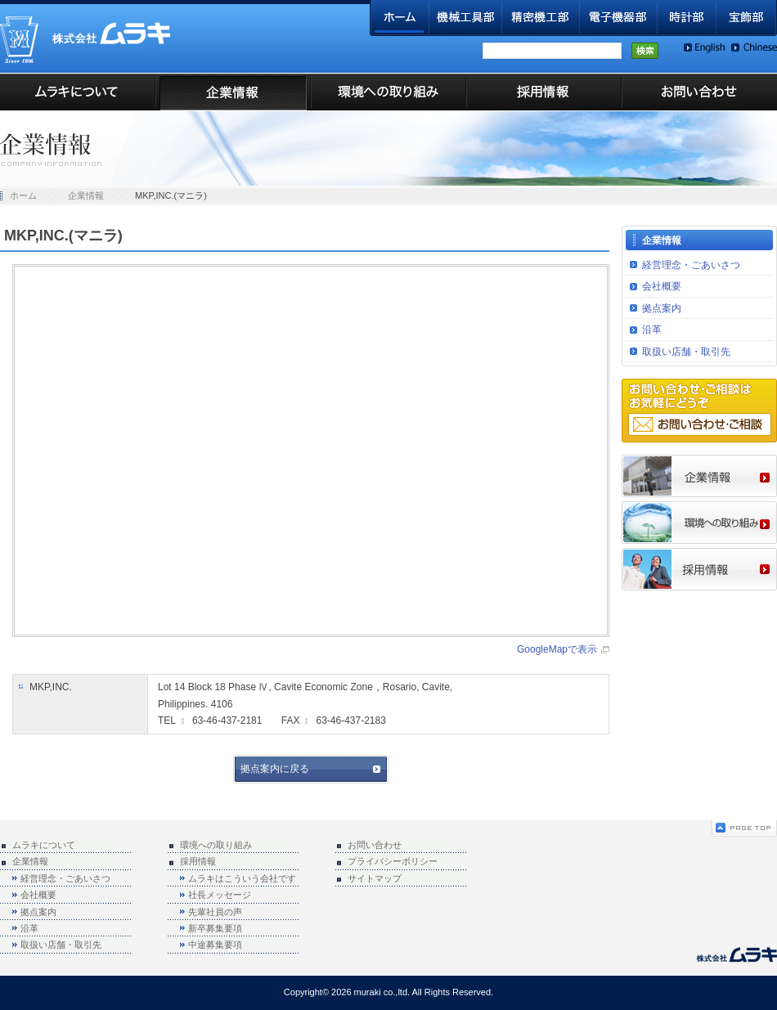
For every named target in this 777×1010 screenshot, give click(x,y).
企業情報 (233, 92)
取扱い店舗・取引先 (686, 351)
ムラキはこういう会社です (242, 878)
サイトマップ (375, 878)
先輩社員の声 (215, 912)
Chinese (754, 48)
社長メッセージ (219, 895)
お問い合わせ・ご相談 (699, 424)
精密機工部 (541, 18)
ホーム (399, 18)
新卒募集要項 (215, 928)
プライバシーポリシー (393, 861)
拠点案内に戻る (274, 768)
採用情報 (544, 92)
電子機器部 (619, 18)
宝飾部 (746, 18)
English (704, 48)
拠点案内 (661, 308)
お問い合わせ (699, 92)
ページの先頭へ (744, 828)
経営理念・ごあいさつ (691, 265)
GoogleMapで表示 (557, 649)
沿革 (652, 329)
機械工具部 (465, 18)
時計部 (687, 18)
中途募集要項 (215, 944)
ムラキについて (77, 92)
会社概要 (661, 286)
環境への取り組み (388, 92)
